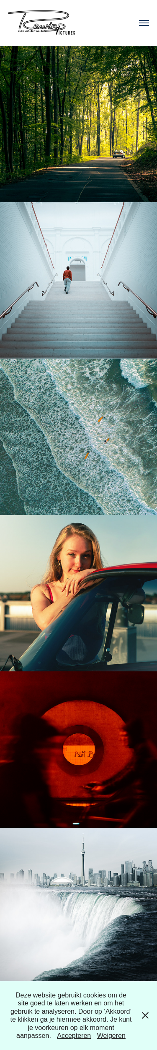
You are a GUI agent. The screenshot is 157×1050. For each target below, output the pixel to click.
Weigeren (111, 1035)
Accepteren (74, 1035)
